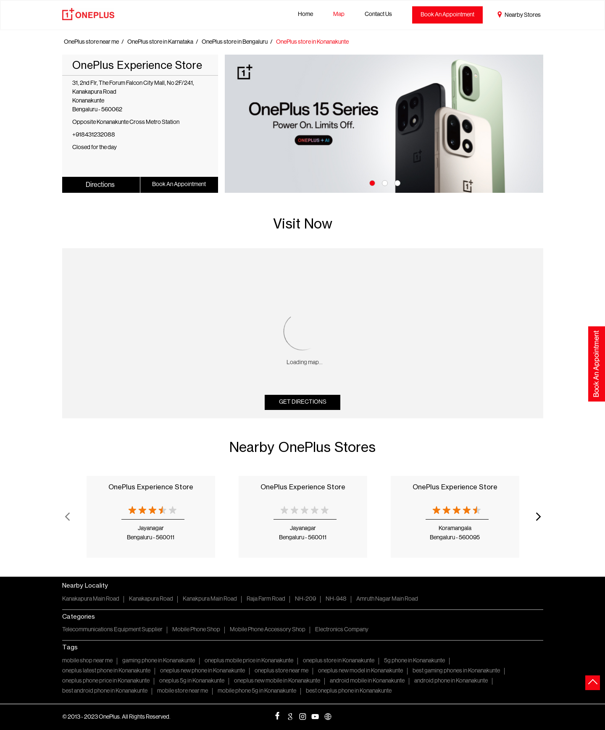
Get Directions (302, 402)
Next (538, 517)
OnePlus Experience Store (150, 486)
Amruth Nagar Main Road (387, 599)
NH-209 (305, 599)
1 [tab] (371, 182)
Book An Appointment (447, 15)
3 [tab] (397, 182)
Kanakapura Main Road (90, 599)
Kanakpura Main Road (210, 599)
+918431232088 (93, 135)
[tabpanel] (384, 124)
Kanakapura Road (151, 599)
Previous (67, 517)
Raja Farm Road (266, 599)
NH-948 (336, 599)
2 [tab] (384, 182)
